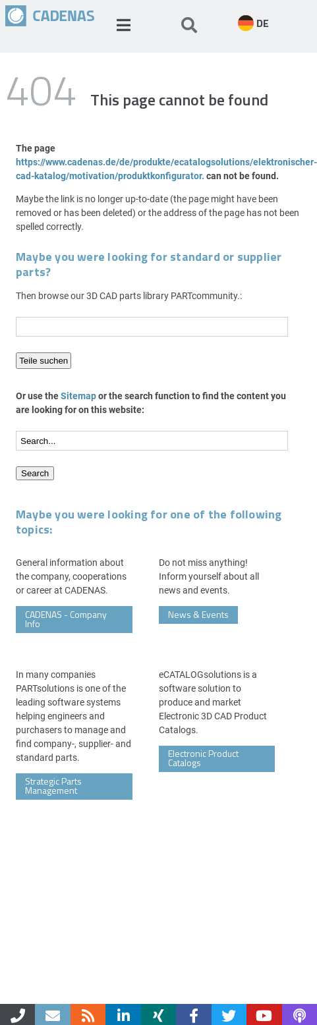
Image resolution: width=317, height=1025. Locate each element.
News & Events (198, 614)
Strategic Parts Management (53, 785)
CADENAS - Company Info (66, 619)
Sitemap (78, 395)
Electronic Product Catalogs (203, 758)
